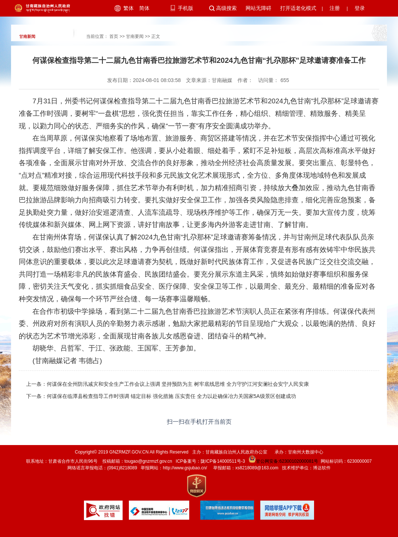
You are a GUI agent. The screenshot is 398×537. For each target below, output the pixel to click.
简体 (144, 8)
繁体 (128, 8)
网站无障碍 (258, 8)
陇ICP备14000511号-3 (223, 461)
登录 (360, 8)
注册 (335, 8)
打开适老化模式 (298, 8)
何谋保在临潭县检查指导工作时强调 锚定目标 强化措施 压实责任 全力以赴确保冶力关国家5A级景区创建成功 (171, 396)
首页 (113, 36)
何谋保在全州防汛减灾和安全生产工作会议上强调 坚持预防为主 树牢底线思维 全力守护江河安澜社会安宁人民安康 (178, 384)
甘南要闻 (135, 36)
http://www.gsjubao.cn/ (185, 467)
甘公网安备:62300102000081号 (282, 461)
